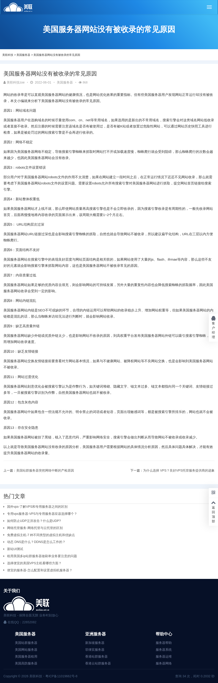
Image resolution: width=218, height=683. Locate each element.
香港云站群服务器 (98, 663)
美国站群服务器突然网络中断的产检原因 (45, 470)
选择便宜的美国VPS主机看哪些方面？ (34, 563)
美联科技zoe (14, 82)
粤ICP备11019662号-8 (61, 676)
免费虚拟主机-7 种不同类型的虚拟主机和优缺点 (41, 535)
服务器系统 (164, 649)
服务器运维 (164, 656)
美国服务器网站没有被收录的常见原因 (56, 55)
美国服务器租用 (26, 656)
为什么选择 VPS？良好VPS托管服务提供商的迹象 (179, 470)
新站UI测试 (15, 549)
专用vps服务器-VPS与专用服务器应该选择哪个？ (42, 514)
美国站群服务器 (26, 643)
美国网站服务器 (26, 649)
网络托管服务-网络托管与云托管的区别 (35, 528)
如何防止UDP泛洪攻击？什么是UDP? (34, 521)
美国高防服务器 (26, 663)
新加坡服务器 (94, 643)
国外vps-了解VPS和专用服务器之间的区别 (37, 506)
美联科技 (7, 55)
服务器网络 (164, 663)
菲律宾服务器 (94, 649)
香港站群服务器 (96, 656)
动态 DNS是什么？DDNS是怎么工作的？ (36, 542)
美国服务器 (23, 55)
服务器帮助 (164, 643)
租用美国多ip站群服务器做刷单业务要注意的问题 (42, 556)
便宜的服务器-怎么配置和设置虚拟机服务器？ (39, 570)
